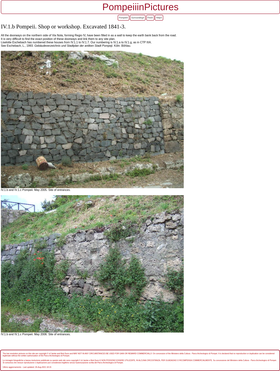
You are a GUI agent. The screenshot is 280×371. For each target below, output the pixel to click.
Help (159, 17)
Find (150, 17)
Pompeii (123, 17)
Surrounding (137, 17)
